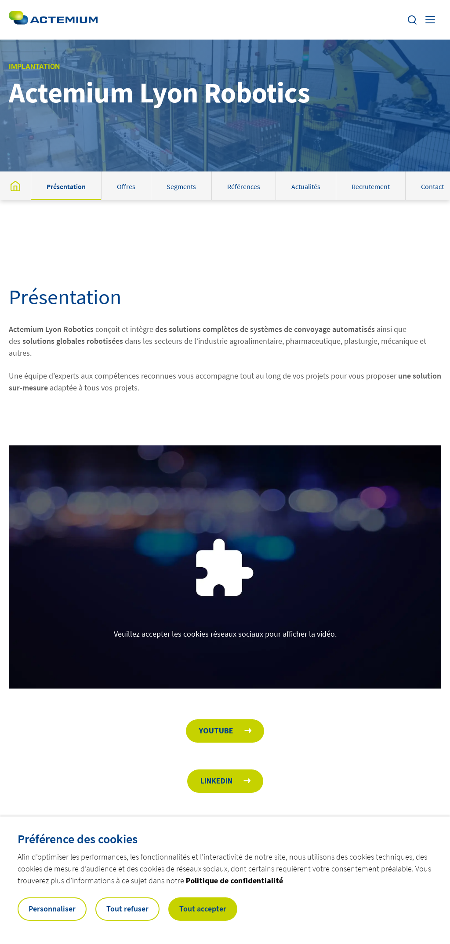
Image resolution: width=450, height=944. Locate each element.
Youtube (216, 730)
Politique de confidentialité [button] (234, 880)
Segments (181, 186)
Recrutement (371, 186)
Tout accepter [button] (202, 909)
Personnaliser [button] (52, 909)
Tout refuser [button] (127, 909)
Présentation (66, 186)
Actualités (305, 186)
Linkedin (216, 781)
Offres (126, 186)
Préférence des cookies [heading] (78, 839)
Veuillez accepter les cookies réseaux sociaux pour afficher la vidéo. (225, 634)
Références (243, 186)
